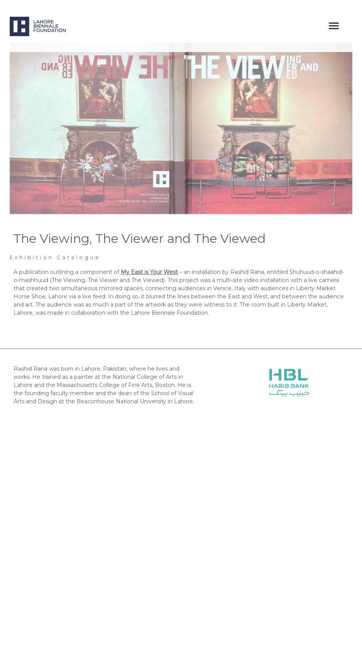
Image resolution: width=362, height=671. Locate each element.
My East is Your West (149, 271)
